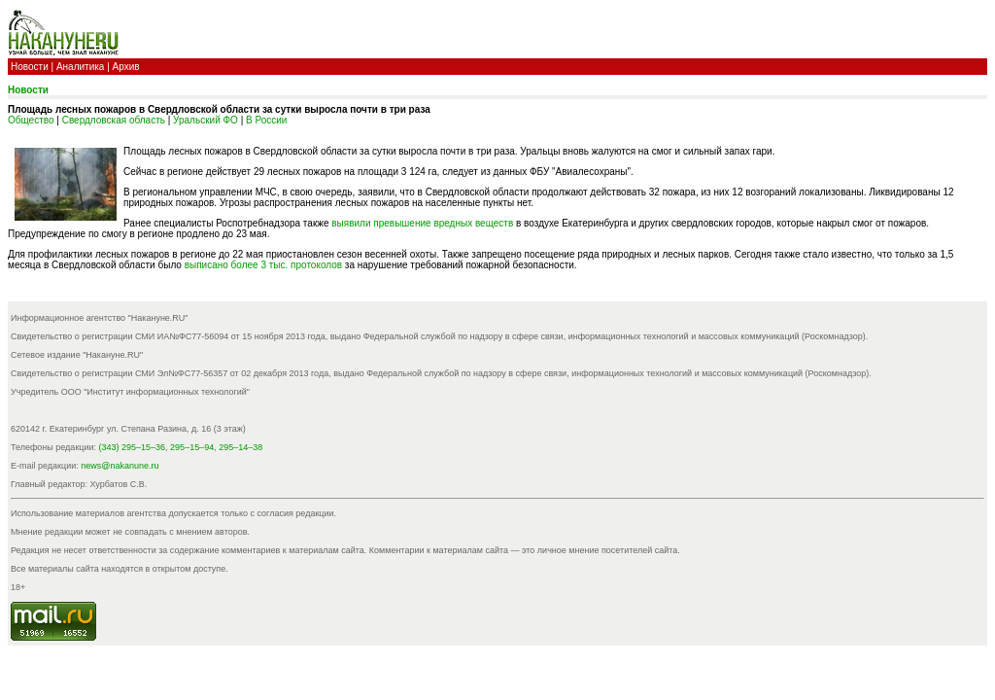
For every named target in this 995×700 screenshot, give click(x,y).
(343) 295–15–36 (132, 447)
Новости (30, 66)
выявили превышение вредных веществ (422, 223)
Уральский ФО (205, 120)
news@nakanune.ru (119, 466)
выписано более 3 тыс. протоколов (265, 265)
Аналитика (80, 66)
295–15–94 (192, 447)
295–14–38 (240, 447)
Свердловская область (113, 120)
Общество (31, 120)
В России (266, 120)
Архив (126, 66)
